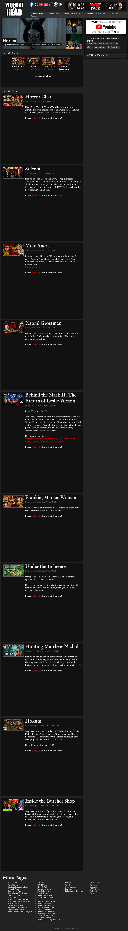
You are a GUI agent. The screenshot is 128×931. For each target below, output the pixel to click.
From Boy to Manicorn (17, 907)
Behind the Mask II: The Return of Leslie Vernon (50, 398)
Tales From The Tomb (17, 893)
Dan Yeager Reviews (46, 914)
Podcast (101, 44)
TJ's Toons (69, 885)
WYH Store (94, 889)
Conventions (70, 887)
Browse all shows (44, 76)
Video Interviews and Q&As (20, 911)
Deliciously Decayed (46, 911)
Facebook (94, 885)
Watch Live (91, 44)
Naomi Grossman (63, 67)
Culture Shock (14, 895)
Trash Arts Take (15, 891)
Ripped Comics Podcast (18, 899)
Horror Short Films (45, 907)
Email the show (112, 44)
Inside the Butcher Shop (50, 801)
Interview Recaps (45, 889)
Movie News (42, 893)
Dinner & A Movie (44, 895)
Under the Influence (45, 567)
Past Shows (54, 14)
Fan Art (68, 889)
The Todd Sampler (45, 918)
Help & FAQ (42, 887)
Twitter (93, 893)
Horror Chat (18, 66)
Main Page (38, 14)
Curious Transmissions (18, 887)
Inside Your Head (15, 905)
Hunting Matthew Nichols (52, 647)
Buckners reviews (45, 916)
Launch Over (13, 889)
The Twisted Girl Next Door (20, 901)
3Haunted (12, 897)
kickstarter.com (33, 267)
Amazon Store (100, 47)
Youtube (93, 887)
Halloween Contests (46, 901)
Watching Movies (44, 903)
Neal (54, 101)
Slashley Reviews (44, 909)
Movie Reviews (43, 891)
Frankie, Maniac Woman (50, 498)
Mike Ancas (48, 66)
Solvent (33, 66)
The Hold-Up (13, 903)
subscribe (37, 118)
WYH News (42, 885)
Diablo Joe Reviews (96, 14)
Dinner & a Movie (73, 14)
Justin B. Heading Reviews (48, 920)
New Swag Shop (113, 47)
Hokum (33, 721)
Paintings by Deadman (74, 891)
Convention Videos (16, 909)
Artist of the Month (45, 897)
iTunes (90, 47)
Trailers (40, 899)
